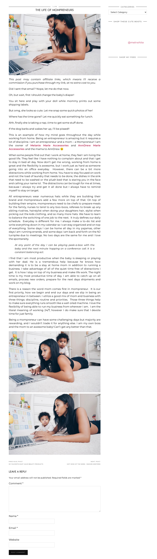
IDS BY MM (5, 2)
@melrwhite (136, 42)
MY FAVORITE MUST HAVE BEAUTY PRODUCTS (26, 463)
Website (14, 539)
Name (13, 516)
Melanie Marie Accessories (49, 145)
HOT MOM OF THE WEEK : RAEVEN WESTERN (83, 463)
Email (13, 527)
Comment (16, 483)
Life (55, 6)
